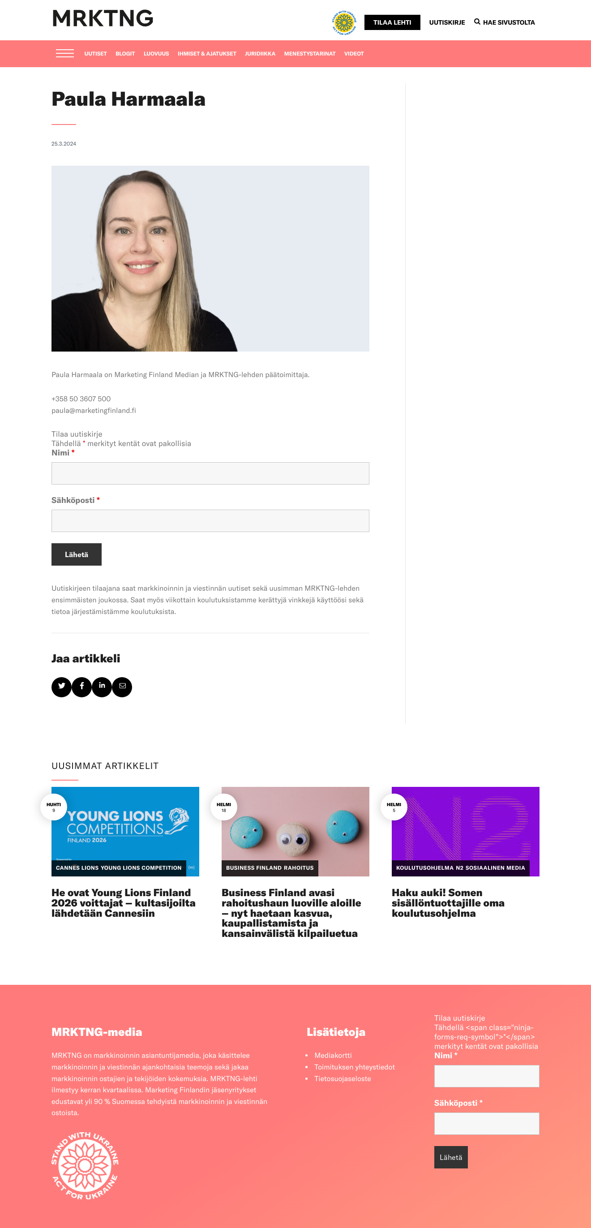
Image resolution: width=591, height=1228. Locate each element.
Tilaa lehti (392, 22)
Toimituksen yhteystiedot (354, 1067)
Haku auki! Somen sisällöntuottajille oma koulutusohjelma (448, 902)
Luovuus (156, 54)
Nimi (63, 452)
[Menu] (65, 54)
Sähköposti (75, 500)
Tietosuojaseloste (342, 1078)
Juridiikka (260, 54)
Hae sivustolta (504, 22)
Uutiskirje (447, 22)
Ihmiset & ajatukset (207, 54)
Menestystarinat (310, 54)
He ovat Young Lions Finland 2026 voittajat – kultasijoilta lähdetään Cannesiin (123, 902)
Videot (354, 54)
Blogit (125, 54)
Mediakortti (333, 1055)
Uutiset (96, 54)
